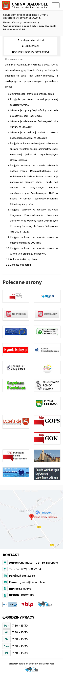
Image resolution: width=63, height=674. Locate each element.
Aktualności (29, 22)
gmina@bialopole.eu (33, 582)
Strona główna (11, 22)
